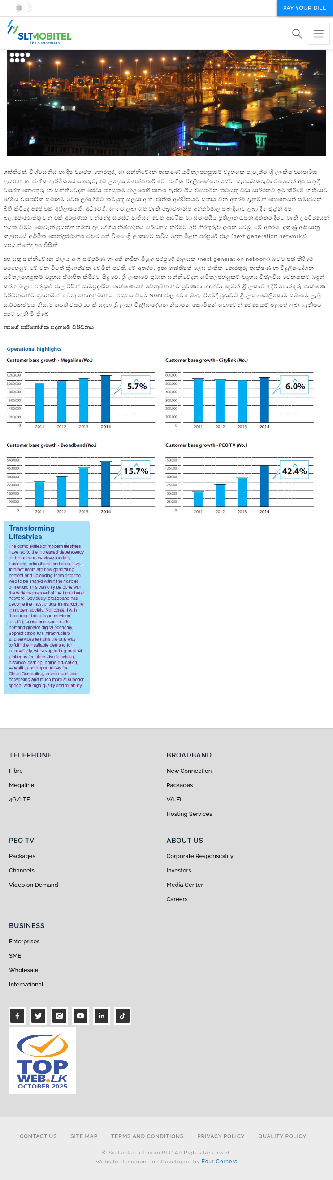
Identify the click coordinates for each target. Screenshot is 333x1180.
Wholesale (23, 970)
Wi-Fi (174, 799)
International (26, 984)
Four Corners (220, 1161)
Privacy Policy (221, 1137)
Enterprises (24, 941)
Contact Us (38, 1137)
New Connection (189, 770)
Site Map (84, 1137)
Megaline (21, 785)
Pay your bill (304, 8)
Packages (180, 785)
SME (15, 955)
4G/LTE (19, 799)
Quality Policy (282, 1137)
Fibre (16, 770)
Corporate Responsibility (200, 856)
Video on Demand (33, 884)
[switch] (23, 8)
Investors (179, 870)
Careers (177, 899)
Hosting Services (189, 813)
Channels (22, 870)
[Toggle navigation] (319, 34)
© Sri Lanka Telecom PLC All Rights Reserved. (166, 1152)
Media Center (185, 884)
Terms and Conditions (147, 1137)
